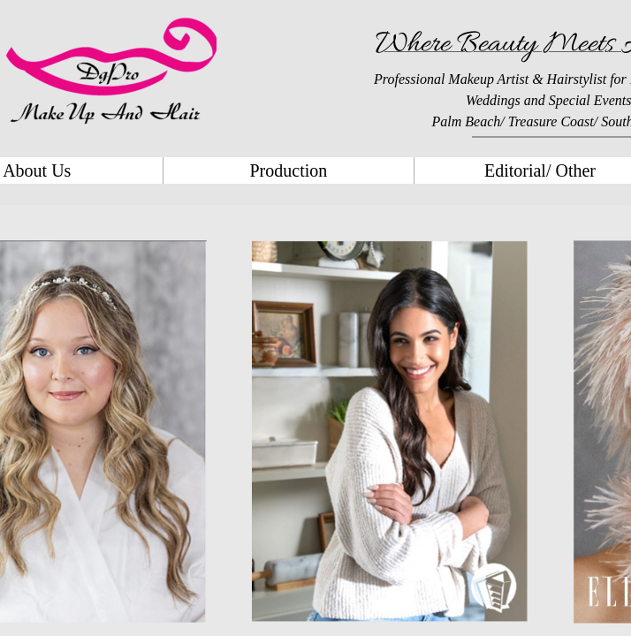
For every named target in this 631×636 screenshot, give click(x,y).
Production (289, 170)
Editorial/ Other (540, 170)
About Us (37, 170)
